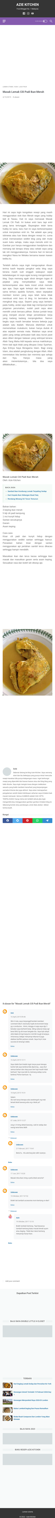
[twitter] (17, 820)
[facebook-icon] (24, 14)
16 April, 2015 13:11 (18, 1060)
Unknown (14, 1056)
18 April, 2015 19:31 (18, 1093)
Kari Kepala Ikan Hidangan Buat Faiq (23, 495)
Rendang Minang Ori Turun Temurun (23, 499)
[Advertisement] (27, 55)
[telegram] (47, 820)
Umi (12, 1013)
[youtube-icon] (32, 14)
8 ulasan (16, 97)
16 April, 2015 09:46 (18, 1017)
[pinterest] (27, 820)
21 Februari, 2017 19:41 (25, 1148)
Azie (18, 1218)
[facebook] (8, 820)
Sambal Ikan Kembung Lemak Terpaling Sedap (27, 491)
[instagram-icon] (28, 14)
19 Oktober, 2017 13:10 (25, 1222)
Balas (13, 1046)
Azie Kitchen (27, 5)
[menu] (6, 21)
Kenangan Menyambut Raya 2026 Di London (31, 1400)
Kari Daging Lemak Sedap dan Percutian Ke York (32, 1384)
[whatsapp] (37, 820)
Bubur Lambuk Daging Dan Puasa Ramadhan (31, 1408)
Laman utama (27, 1512)
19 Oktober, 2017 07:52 (19, 1196)
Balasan (13, 1138)
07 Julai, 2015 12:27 (18, 1120)
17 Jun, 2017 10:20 (18, 1173)
